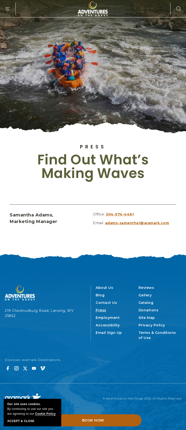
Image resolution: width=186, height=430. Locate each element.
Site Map (147, 317)
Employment (108, 317)
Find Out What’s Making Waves (93, 166)
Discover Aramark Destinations (32, 360)
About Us (104, 287)
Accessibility (108, 325)
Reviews (146, 287)
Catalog (146, 302)
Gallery (145, 295)
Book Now (93, 420)
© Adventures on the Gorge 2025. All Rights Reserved (142, 398)
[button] (175, 8)
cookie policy (45, 413)
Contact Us (106, 302)
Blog (100, 295)
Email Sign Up (109, 332)
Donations (149, 310)
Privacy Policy (152, 325)
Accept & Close (20, 421)
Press (93, 146)
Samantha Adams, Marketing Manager (33, 218)
